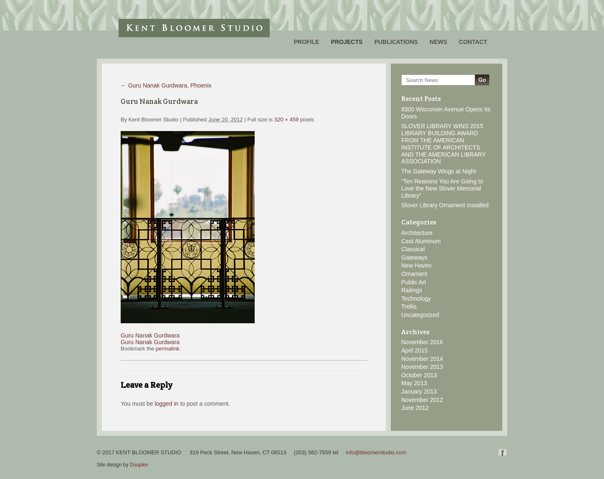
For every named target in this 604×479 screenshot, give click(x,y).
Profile (306, 42)
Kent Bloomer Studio (194, 28)
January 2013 (419, 391)
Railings (411, 290)
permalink (167, 348)
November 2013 (422, 366)
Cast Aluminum (421, 241)
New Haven (416, 265)
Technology (416, 298)
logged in (166, 403)
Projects (346, 42)
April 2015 (414, 350)
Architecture (417, 232)
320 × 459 (286, 119)
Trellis (409, 306)
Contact (473, 42)
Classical (413, 249)
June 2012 (414, 407)
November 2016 (422, 342)
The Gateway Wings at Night (438, 171)
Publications (396, 42)
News (438, 42)
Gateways (414, 257)
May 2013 (414, 383)
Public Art (413, 282)
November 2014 (422, 358)
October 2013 (419, 375)
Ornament (414, 273)
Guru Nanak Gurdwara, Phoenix (166, 85)
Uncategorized (420, 315)
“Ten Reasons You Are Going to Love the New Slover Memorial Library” (442, 188)
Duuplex (139, 465)
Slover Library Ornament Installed (445, 205)
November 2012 (422, 400)
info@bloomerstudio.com (376, 452)
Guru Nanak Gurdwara (150, 335)
